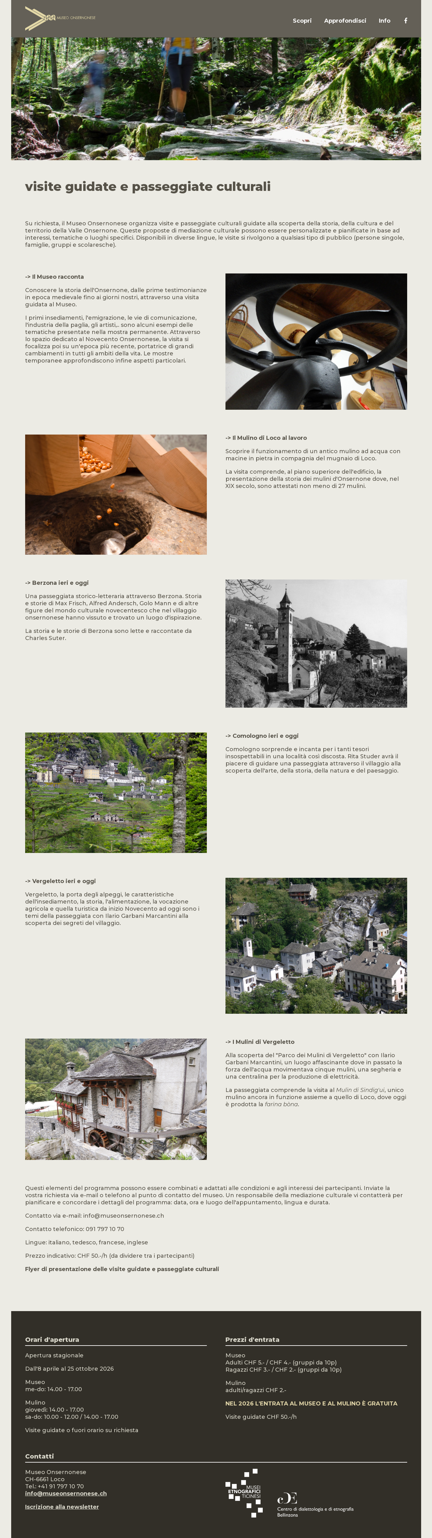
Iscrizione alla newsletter (62, 1507)
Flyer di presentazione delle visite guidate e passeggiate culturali (122, 1269)
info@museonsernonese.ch (66, 1493)
